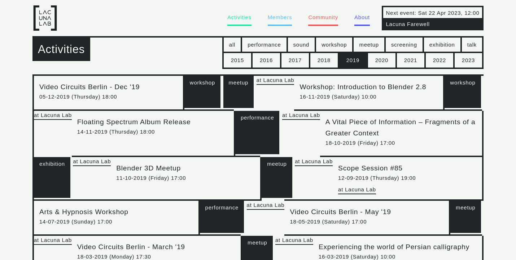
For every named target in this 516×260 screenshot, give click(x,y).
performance (264, 45)
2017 (295, 60)
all (232, 45)
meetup (369, 45)
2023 (468, 60)
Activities (239, 17)
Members (280, 17)
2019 (352, 60)
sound (301, 45)
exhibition (442, 45)
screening (404, 45)
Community (323, 17)
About (362, 17)
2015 (237, 60)
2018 (324, 60)
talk (472, 45)
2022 (439, 60)
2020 (381, 60)
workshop (334, 45)
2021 (410, 60)
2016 (266, 60)
